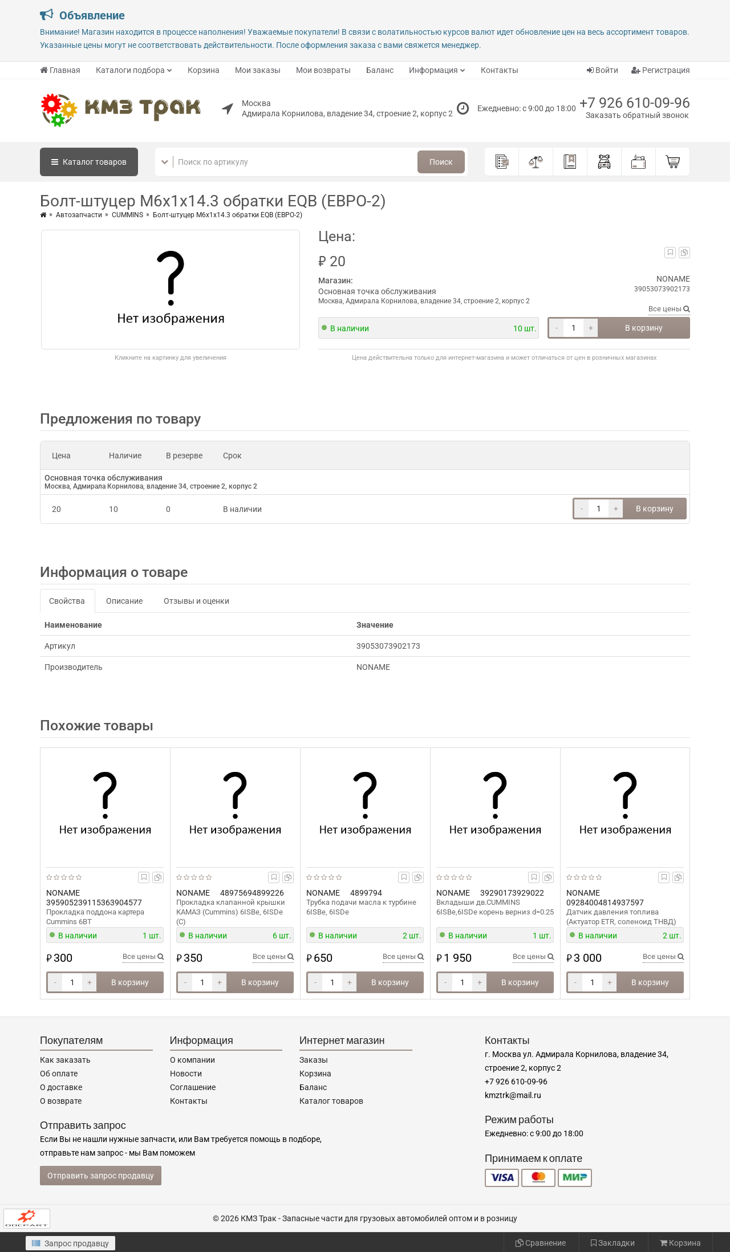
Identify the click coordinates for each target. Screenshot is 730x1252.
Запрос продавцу (70, 1243)
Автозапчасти (79, 215)
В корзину (644, 327)
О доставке (61, 1087)
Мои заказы (258, 70)
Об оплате (59, 1073)
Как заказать (65, 1059)
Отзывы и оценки (196, 600)
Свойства (67, 600)
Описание (124, 600)
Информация (433, 70)
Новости (186, 1073)
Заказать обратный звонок (637, 115)
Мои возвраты (323, 70)
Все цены (669, 308)
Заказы (313, 1059)
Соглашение (193, 1087)
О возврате (61, 1100)
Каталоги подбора (130, 70)
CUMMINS (127, 215)
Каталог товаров (331, 1100)
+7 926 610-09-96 (634, 103)
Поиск (441, 161)
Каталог (89, 161)
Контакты (499, 70)
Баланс (380, 70)
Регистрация (660, 70)
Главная (60, 70)
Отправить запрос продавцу (100, 1175)
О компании (192, 1059)
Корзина (204, 70)
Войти (602, 70)
